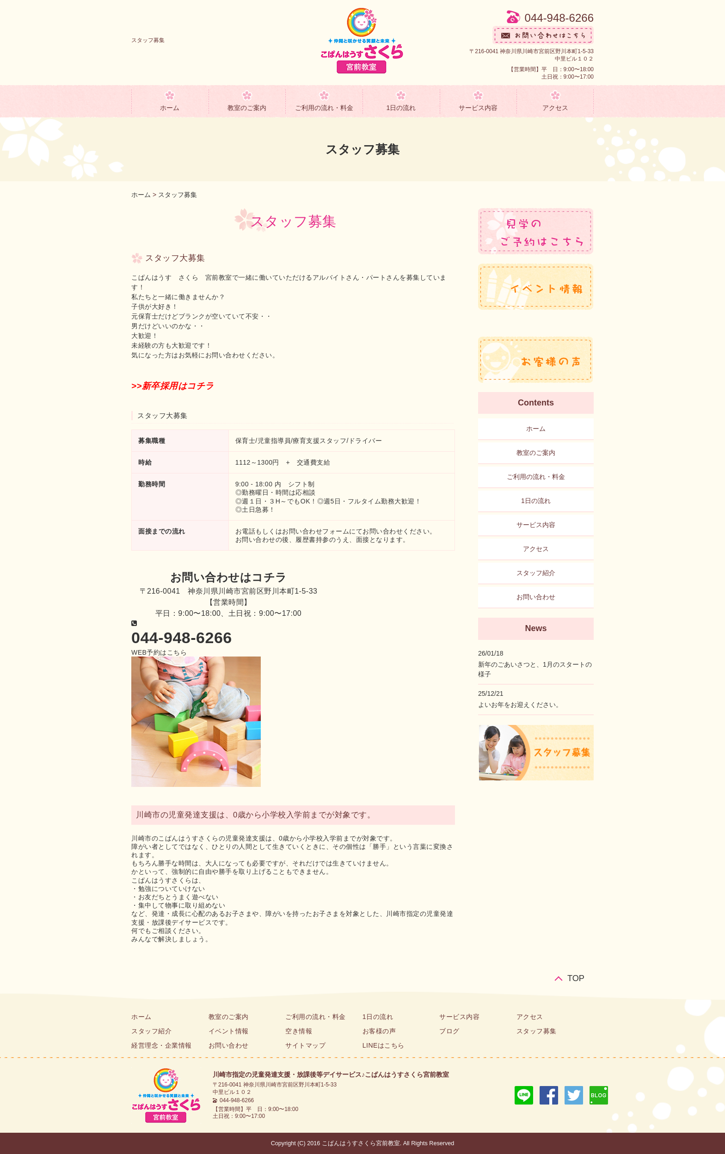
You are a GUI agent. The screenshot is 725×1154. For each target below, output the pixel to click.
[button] (159, 652)
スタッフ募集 (177, 194)
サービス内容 (478, 107)
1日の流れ (401, 107)
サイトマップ (305, 1045)
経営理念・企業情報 (161, 1045)
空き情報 (298, 1031)
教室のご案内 (246, 107)
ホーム (169, 107)
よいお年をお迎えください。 (520, 704)
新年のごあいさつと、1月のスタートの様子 (535, 669)
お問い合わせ (535, 597)
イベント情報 (229, 1031)
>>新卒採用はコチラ (172, 386)
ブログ (449, 1031)
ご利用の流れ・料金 (324, 107)
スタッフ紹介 (535, 573)
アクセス (555, 107)
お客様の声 (379, 1031)
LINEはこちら (383, 1045)
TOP (575, 978)
